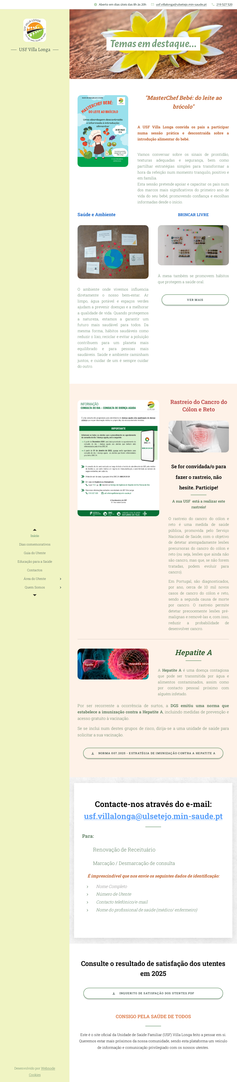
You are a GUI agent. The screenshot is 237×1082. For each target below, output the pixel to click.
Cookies (35, 1074)
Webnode (48, 1068)
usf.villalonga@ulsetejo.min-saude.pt (181, 4)
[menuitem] (34, 535)
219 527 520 (224, 4)
